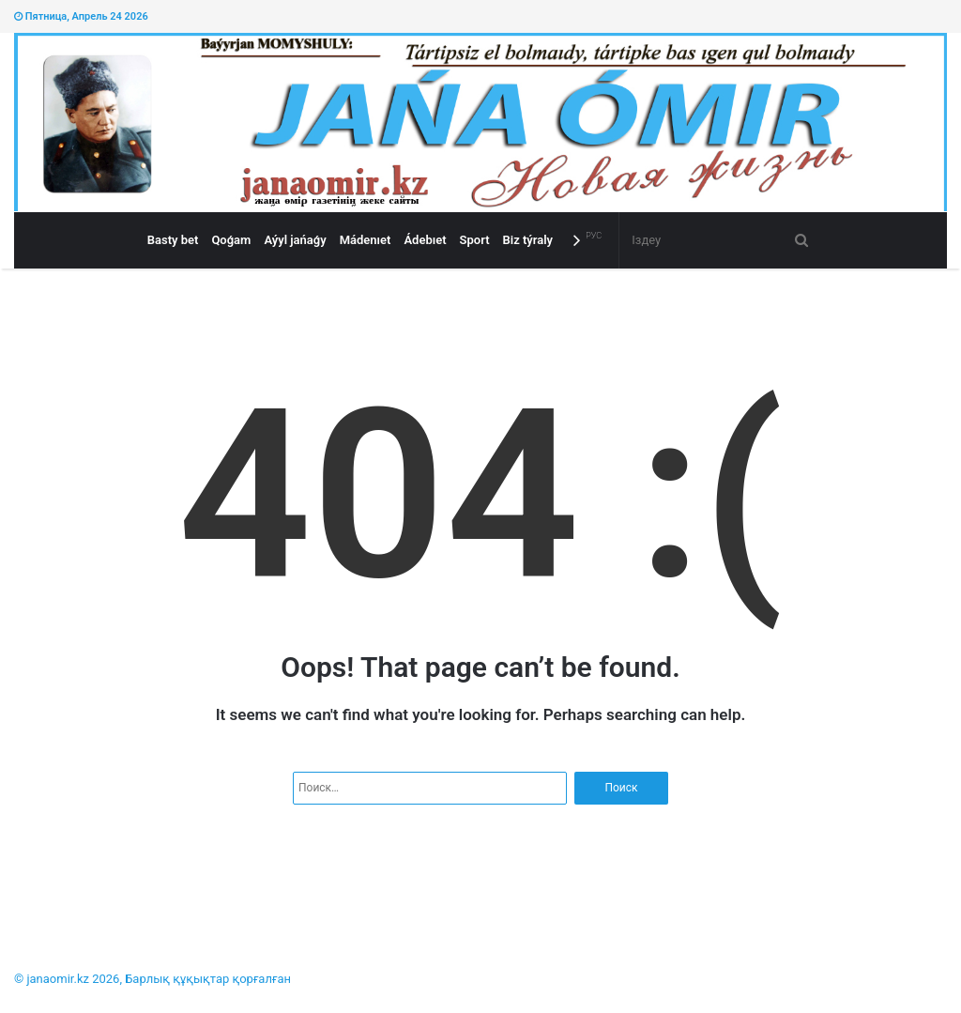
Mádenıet (365, 240)
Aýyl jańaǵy (295, 240)
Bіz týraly (528, 240)
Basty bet (173, 240)
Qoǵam (231, 240)
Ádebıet (425, 240)
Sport (475, 240)
